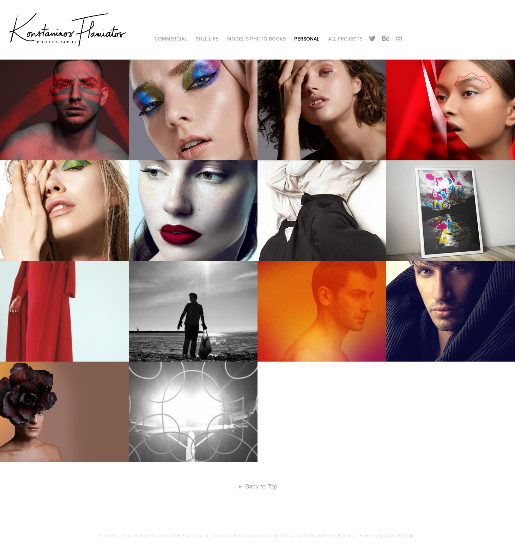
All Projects (345, 38)
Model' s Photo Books (256, 38)
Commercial (170, 38)
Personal (306, 38)
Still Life (206, 38)
